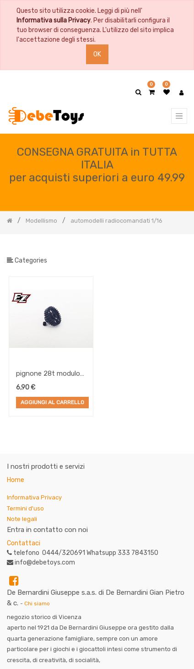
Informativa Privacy (34, 497)
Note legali (22, 518)
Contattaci (23, 543)
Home (15, 480)
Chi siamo (37, 603)
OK (97, 54)
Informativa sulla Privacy (53, 20)
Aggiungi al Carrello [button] (52, 403)
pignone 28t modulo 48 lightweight (48, 374)
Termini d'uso (25, 508)
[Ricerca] (179, 249)
